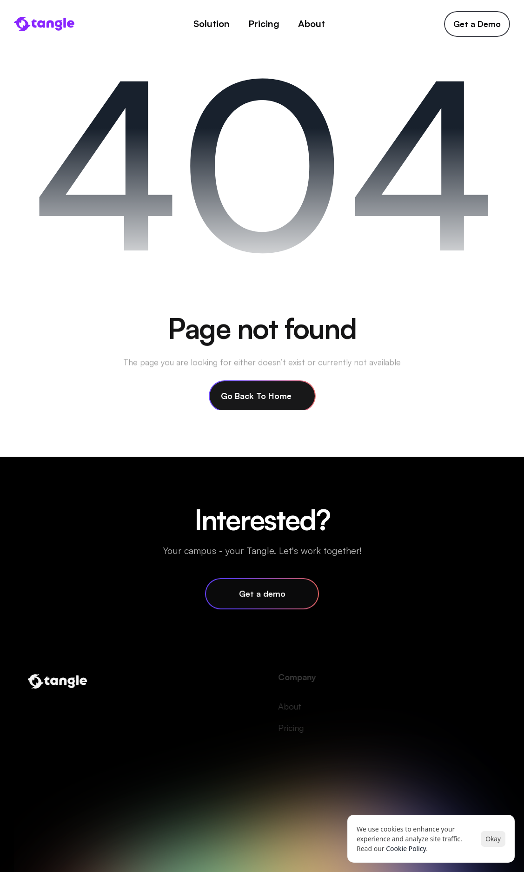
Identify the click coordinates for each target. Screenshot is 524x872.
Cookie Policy (406, 848)
